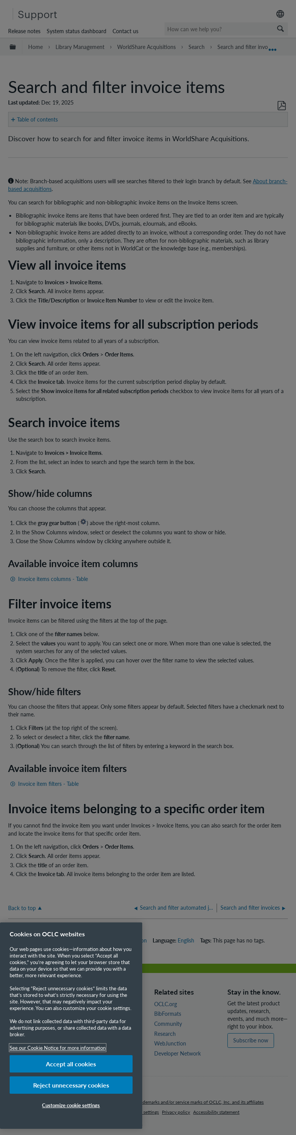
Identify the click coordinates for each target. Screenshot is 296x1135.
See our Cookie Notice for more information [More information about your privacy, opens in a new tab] (58, 1047)
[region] (71, 1025)
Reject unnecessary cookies (71, 1085)
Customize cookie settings (71, 1105)
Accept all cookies (71, 1063)
